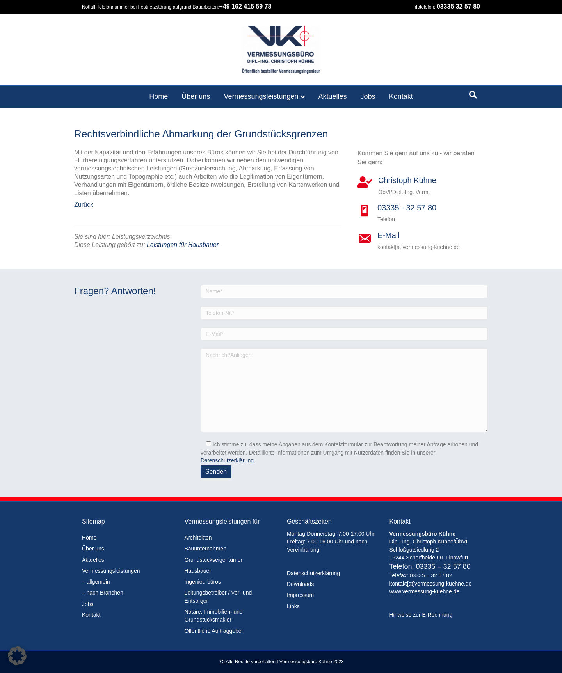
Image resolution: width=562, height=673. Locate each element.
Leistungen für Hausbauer (183, 244)
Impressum (300, 595)
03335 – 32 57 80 (443, 566)
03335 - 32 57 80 (406, 207)
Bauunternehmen (205, 548)
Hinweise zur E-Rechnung (421, 615)
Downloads (300, 584)
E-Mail (388, 235)
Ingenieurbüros (203, 582)
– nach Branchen (102, 593)
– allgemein (96, 582)
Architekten (198, 537)
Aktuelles (332, 96)
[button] (17, 656)
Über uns (195, 96)
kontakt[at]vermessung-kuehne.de (430, 584)
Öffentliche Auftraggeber (214, 631)
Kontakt (401, 96)
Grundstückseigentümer (214, 560)
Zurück (83, 204)
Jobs (368, 96)
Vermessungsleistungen (261, 96)
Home (158, 96)
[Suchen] (473, 95)
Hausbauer (198, 571)
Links (293, 606)
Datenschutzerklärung (227, 460)
